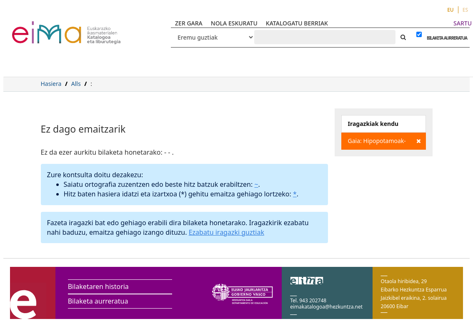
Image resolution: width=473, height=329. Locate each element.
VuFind (34, 27)
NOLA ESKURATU (234, 23)
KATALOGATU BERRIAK (297, 23)
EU (450, 9)
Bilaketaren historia (98, 286)
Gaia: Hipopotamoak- (384, 141)
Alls (76, 84)
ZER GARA (189, 23)
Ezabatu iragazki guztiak (226, 232)
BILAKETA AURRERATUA (445, 38)
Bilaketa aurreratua (98, 301)
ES (465, 9)
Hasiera (51, 84)
